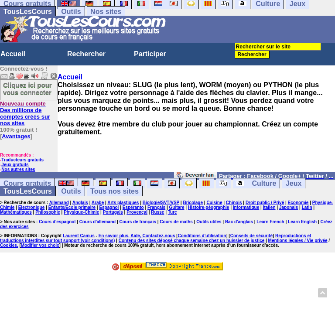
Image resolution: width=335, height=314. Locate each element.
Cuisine (214, 202)
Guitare (177, 207)
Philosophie (47, 212)
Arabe (98, 202)
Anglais (80, 202)
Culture (264, 183)
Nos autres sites (18, 169)
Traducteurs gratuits (22, 159)
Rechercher (86, 54)
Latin (307, 207)
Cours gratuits (27, 183)
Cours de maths (176, 221)
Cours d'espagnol (57, 221)
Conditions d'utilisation (202, 235)
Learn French (270, 221)
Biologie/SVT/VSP (161, 202)
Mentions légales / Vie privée (298, 240)
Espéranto (133, 207)
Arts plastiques (123, 202)
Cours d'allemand (97, 221)
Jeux (293, 183)
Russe (157, 212)
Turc (172, 212)
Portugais (113, 212)
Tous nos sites (114, 191)
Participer (150, 54)
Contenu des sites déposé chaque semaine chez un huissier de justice (192, 240)
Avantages (16, 136)
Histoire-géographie (208, 207)
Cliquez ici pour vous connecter (27, 88)
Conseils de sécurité (251, 235)
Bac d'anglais (239, 221)
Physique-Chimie (81, 212)
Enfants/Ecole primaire (72, 207)
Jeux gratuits (14, 164)
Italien (269, 207)
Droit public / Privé (265, 202)
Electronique (31, 207)
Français (156, 207)
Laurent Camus (79, 235)
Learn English (302, 221)
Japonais (288, 207)
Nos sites (105, 11)
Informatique (246, 207)
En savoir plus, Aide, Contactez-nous (137, 235)
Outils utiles (208, 221)
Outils (71, 11)
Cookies (8, 245)
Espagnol (109, 207)
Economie (298, 202)
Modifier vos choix (40, 245)
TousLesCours (27, 11)
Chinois (234, 202)
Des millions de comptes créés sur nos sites (25, 113)
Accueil (12, 54)
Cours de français (138, 221)
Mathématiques (16, 212)
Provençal (136, 212)
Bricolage (193, 202)
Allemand (59, 202)
